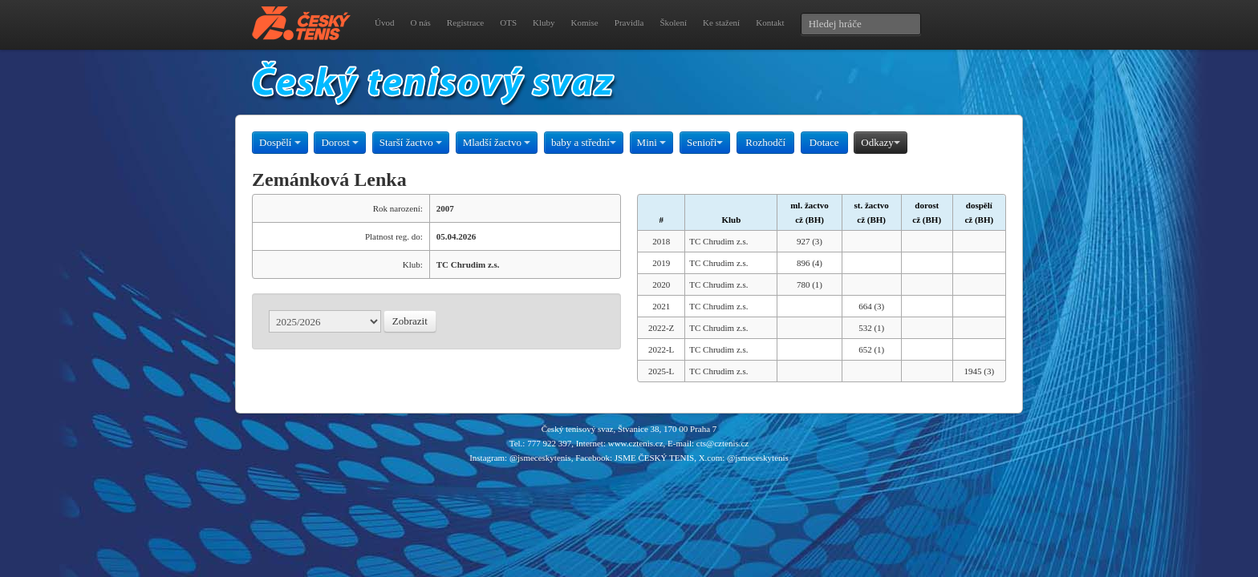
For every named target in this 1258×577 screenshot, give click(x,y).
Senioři (705, 142)
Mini (652, 142)
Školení (673, 22)
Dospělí (280, 142)
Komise (585, 22)
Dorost (340, 142)
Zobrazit (410, 321)
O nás (420, 22)
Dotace (824, 142)
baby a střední (583, 142)
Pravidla (629, 22)
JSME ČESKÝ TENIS (654, 457)
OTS (508, 22)
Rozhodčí (765, 142)
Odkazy (880, 142)
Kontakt (770, 22)
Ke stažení (721, 22)
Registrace (465, 22)
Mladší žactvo (497, 142)
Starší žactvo (410, 142)
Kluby (544, 22)
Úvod (384, 22)
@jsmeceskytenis (540, 457)
